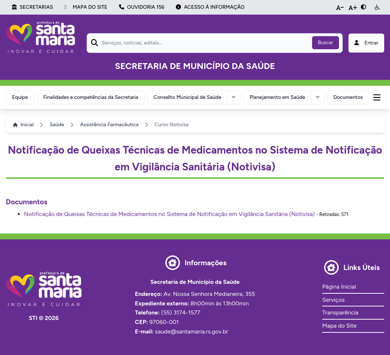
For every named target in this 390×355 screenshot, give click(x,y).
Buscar (325, 42)
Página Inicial (339, 286)
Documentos (348, 97)
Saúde (57, 124)
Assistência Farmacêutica (109, 124)
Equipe (20, 97)
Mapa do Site (339, 325)
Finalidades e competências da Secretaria (90, 97)
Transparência (340, 312)
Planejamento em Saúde (277, 97)
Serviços (333, 299)
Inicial (23, 124)
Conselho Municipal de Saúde (187, 97)
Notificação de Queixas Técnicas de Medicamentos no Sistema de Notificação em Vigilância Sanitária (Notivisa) (169, 214)
